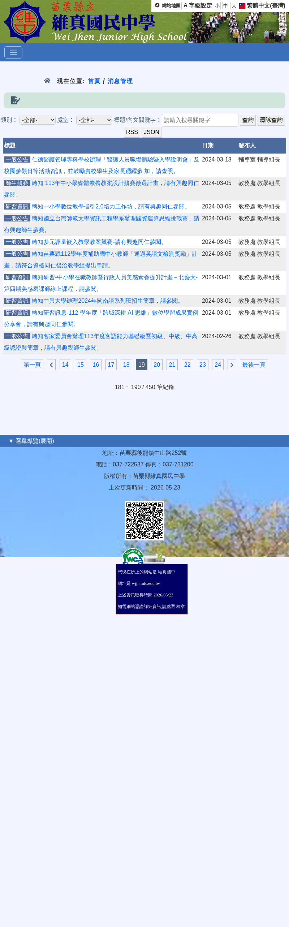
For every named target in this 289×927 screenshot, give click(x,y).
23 (202, 365)
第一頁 (32, 365)
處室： (65, 120)
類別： (9, 120)
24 (218, 365)
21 (172, 365)
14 (65, 365)
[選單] (13, 52)
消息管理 (120, 81)
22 (187, 365)
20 (157, 365)
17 (111, 365)
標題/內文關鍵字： (137, 120)
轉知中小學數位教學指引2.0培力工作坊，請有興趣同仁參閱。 (111, 206)
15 (80, 365)
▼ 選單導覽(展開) (31, 441)
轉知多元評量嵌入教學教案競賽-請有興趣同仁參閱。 (99, 242)
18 (126, 365)
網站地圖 (171, 5)
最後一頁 (254, 365)
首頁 (94, 81)
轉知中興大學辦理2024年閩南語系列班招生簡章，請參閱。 (108, 301)
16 (95, 365)
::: (4, 441)
